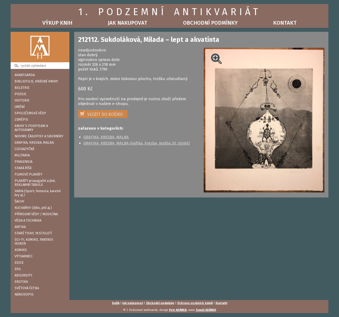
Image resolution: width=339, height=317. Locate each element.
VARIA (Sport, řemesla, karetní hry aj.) (38, 193)
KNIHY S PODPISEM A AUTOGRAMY (31, 128)
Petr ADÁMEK (178, 310)
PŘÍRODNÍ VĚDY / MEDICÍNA (36, 214)
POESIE (20, 94)
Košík (115, 303)
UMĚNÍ (20, 107)
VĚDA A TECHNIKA (28, 220)
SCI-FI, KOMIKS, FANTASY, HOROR (34, 241)
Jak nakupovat (127, 23)
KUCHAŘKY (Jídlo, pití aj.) (33, 208)
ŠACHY (19, 201)
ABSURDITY (23, 275)
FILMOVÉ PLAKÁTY (28, 174)
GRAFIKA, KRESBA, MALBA (34, 142)
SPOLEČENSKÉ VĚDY (30, 113)
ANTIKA (20, 227)
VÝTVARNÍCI (23, 256)
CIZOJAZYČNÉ (24, 149)
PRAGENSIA (23, 162)
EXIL (18, 269)
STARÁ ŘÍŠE (23, 168)
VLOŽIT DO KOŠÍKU (105, 114)
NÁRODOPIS (24, 294)
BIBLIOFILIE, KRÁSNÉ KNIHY (36, 81)
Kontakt (285, 23)
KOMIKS (21, 250)
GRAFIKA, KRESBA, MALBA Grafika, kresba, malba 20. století (136, 143)
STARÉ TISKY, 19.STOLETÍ (33, 233)
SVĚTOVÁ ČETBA (27, 288)
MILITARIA (22, 155)
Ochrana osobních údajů (195, 303)
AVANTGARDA (25, 75)
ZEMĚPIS (21, 119)
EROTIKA (21, 282)
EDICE (19, 263)
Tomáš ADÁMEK (205, 310)
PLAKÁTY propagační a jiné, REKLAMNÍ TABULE (35, 183)
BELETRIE (22, 88)
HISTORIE (22, 100)
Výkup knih (57, 23)
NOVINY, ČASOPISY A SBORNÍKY (39, 136)
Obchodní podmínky (210, 23)
